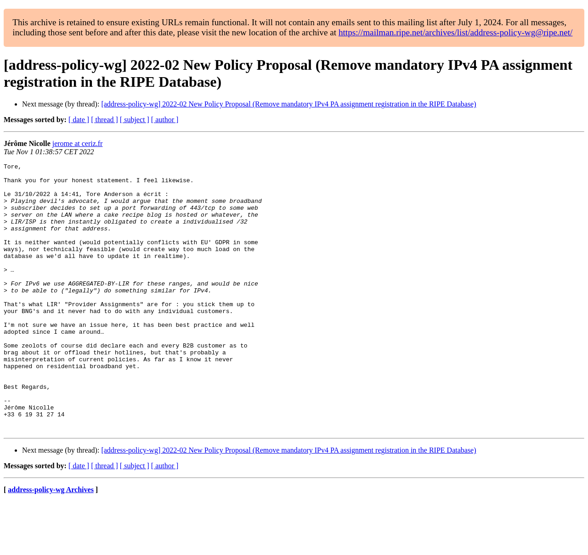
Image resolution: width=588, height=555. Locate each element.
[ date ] (78, 119)
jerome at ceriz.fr (77, 143)
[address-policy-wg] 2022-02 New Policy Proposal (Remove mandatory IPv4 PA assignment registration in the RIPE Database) (288, 104)
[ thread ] (104, 119)
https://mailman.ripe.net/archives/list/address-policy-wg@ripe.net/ (456, 32)
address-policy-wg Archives (51, 543)
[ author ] (165, 119)
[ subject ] (134, 119)
